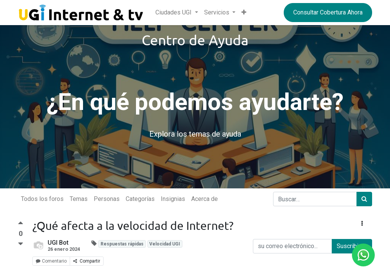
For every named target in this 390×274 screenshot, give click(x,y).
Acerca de (204, 198)
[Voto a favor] (20, 225)
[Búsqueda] (364, 199)
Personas (107, 198)
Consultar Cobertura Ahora (328, 12)
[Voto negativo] (20, 244)
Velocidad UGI (164, 244)
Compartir (86, 261)
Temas (79, 198)
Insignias (173, 198)
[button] (243, 12)
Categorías (140, 198)
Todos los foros (42, 198)
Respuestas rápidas (122, 244)
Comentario (51, 261)
